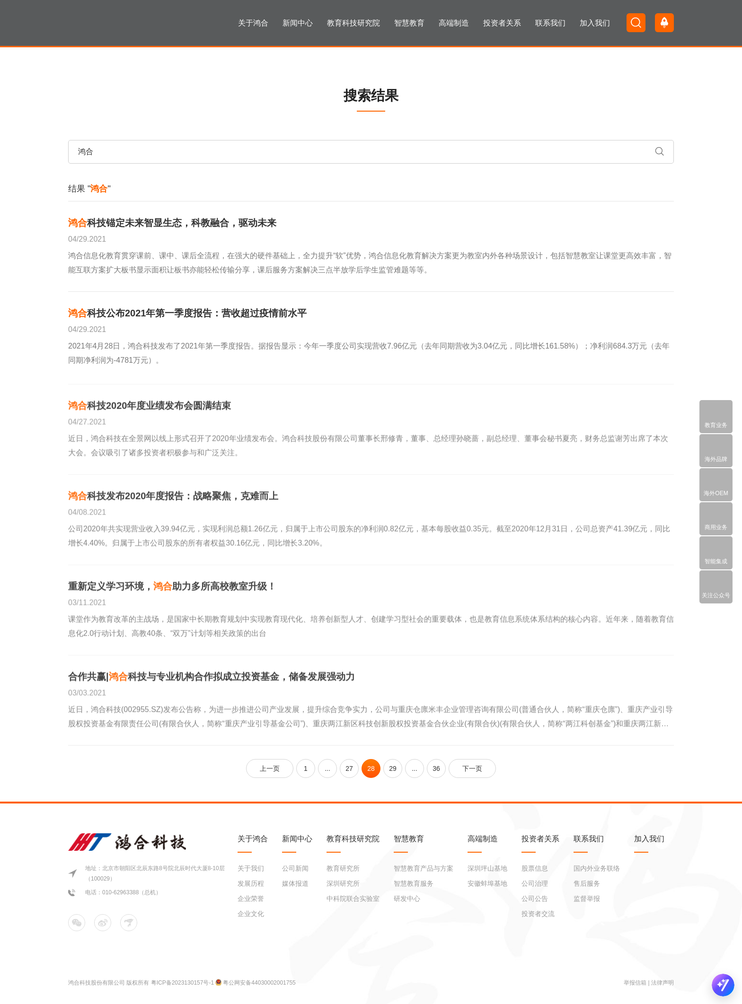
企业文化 (251, 913)
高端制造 (454, 23)
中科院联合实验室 (353, 898)
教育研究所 (343, 868)
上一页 (270, 768)
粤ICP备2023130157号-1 (183, 982)
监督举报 (587, 898)
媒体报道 (295, 883)
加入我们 (595, 23)
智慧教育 (409, 23)
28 (371, 768)
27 (349, 768)
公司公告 (534, 898)
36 (436, 768)
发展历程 (251, 883)
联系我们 (550, 23)
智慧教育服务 (413, 883)
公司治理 (534, 883)
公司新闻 (295, 868)
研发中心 (407, 898)
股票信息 (534, 868)
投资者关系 (502, 23)
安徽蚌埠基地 (487, 883)
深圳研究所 (343, 883)
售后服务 (587, 883)
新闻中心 (298, 23)
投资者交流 (538, 913)
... (327, 768)
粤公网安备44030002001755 (259, 982)
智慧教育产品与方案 (423, 868)
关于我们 (251, 868)
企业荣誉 (251, 898)
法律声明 (662, 982)
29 (393, 768)
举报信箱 (635, 982)
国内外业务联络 (597, 868)
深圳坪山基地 (487, 868)
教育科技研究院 (353, 23)
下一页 (472, 768)
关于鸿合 (253, 23)
